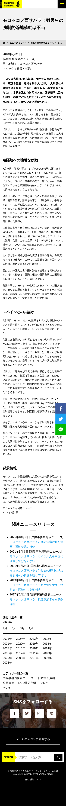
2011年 (34, 653)
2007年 (34, 657)
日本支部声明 (46, 678)
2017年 (7, 648)
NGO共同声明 (27, 682)
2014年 (47, 648)
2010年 (47, 653)
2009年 (7, 657)
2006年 (47, 657)
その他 (7, 687)
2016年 (20, 648)
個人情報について (33, 779)
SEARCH (8, 757)
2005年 (7, 662)
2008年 (20, 657)
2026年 (7, 622)
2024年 (20, 638)
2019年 (34, 643)
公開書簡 (8, 682)
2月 (13, 628)
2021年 (7, 643)
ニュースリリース (18, 43)
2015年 (34, 648)
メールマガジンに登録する (33, 739)
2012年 (20, 653)
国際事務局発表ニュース (42, 43)
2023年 (34, 638)
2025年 (7, 638)
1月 (5, 628)
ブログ (44, 682)
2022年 (47, 638)
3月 (22, 628)
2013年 (7, 653)
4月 (31, 628)
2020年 (20, 643)
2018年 (47, 643)
